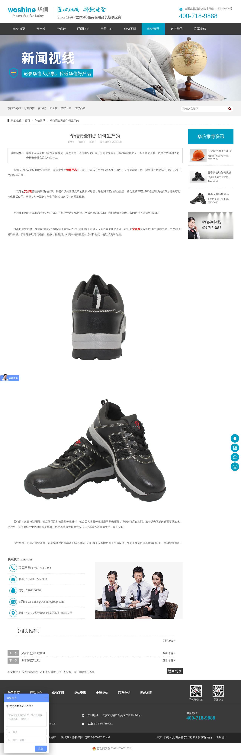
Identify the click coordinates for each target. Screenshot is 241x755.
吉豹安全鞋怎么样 (50, 672)
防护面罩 (80, 108)
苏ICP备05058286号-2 (97, 737)
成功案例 (130, 28)
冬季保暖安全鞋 (30, 660)
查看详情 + (168, 653)
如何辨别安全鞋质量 (33, 653)
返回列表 (175, 671)
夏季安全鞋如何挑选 (219, 172)
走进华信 (177, 28)
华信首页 (19, 28)
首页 (28, 120)
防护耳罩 (66, 108)
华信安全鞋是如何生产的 (64, 120)
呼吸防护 (83, 28)
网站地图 (146, 692)
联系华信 (200, 28)
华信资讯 (153, 28)
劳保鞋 (61, 28)
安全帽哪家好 (30, 672)
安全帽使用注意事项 (219, 150)
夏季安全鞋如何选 (218, 194)
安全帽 (41, 28)
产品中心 (107, 28)
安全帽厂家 (70, 672)
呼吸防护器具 (87, 672)
